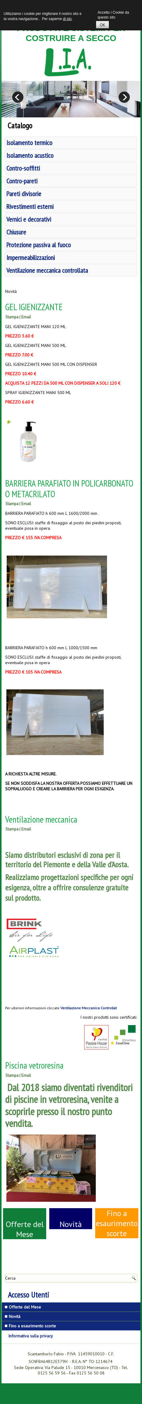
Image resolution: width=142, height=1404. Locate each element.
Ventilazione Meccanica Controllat (89, 1008)
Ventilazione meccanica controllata (47, 270)
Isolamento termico (29, 142)
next (124, 97)
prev (17, 97)
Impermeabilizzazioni (30, 257)
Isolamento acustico (30, 155)
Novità (71, 1224)
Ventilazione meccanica (41, 819)
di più (67, 19)
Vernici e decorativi (28, 219)
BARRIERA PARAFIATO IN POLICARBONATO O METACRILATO (69, 488)
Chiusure (16, 232)
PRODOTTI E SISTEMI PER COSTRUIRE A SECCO (71, 33)
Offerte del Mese (24, 1229)
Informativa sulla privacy (30, 1336)
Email (26, 317)
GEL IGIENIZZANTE (34, 307)
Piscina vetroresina (34, 1065)
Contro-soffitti (23, 168)
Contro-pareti (21, 181)
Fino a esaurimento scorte (117, 1223)
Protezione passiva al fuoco (38, 245)
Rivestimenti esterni (30, 206)
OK (102, 25)
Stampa (12, 317)
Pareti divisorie (23, 193)
